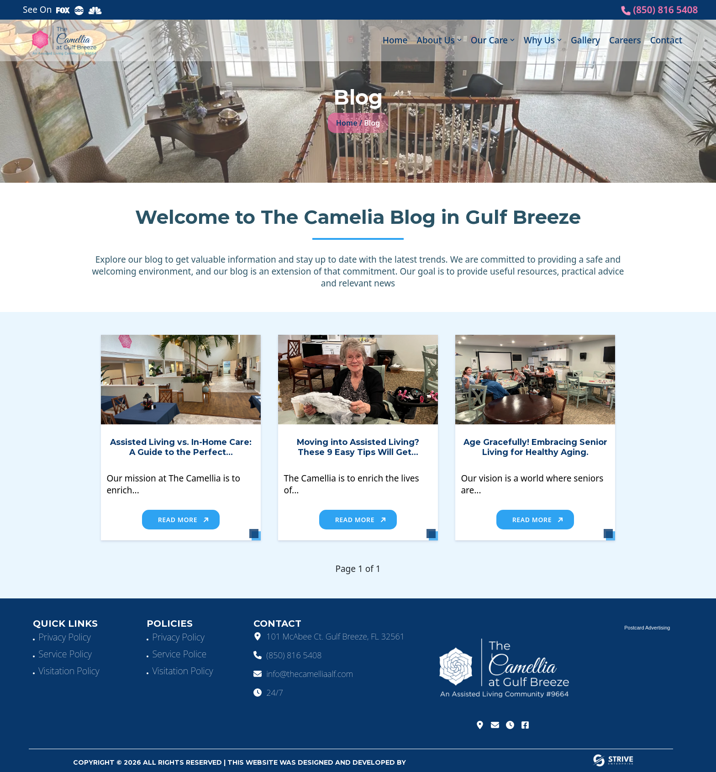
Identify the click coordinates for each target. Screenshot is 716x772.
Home (395, 40)
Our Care (489, 40)
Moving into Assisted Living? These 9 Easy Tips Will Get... (358, 446)
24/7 (268, 692)
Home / (349, 123)
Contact (666, 40)
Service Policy (65, 654)
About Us (435, 40)
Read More (183, 519)
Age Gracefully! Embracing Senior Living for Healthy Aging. (535, 446)
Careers (625, 40)
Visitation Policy (68, 671)
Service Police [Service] (179, 654)
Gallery (585, 40)
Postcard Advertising (647, 627)
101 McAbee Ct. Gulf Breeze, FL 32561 (329, 636)
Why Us (539, 40)
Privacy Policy (64, 637)
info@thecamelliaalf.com (303, 673)
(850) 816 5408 (659, 10)
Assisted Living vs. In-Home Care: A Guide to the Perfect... (181, 446)
